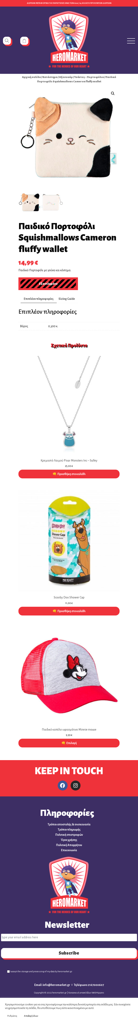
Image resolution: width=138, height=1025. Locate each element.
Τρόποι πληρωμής (69, 829)
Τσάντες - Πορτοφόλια (89, 77)
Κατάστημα (50, 77)
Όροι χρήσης (69, 839)
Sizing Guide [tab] (66, 298)
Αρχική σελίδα (31, 77)
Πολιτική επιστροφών (69, 834)
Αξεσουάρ (66, 77)
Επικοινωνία (69, 850)
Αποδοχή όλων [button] (31, 1016)
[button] (112, 93)
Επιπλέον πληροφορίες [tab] (39, 298)
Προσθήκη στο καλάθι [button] (71, 474)
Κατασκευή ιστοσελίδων (80, 992)
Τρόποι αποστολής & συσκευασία (69, 824)
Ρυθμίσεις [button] (12, 1016)
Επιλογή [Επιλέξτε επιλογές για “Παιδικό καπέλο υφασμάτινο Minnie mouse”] (71, 743)
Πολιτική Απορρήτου (69, 845)
